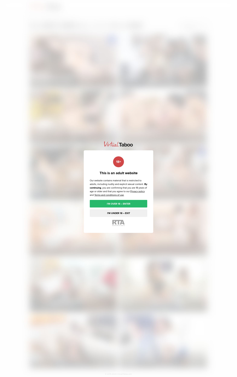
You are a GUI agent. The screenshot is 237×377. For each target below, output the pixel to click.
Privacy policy (137, 191)
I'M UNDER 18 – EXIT (118, 213)
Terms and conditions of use (109, 195)
